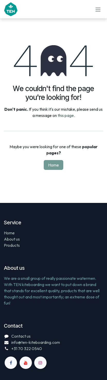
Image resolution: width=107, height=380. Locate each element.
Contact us (21, 336)
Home (53, 165)
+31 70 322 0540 (26, 348)
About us (12, 239)
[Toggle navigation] (98, 9)
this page (66, 115)
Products (12, 245)
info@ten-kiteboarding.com (35, 342)
